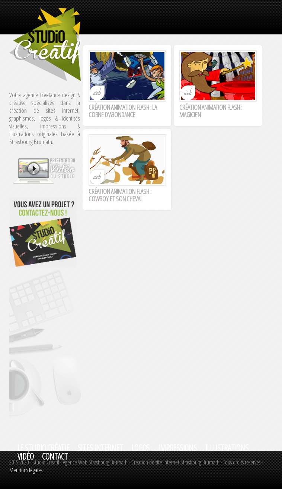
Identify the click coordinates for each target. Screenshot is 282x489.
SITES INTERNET (100, 448)
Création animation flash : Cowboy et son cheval (120, 195)
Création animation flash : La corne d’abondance (123, 111)
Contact (55, 456)
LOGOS (140, 448)
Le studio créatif (43, 448)
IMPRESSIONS (177, 448)
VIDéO (25, 456)
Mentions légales (25, 470)
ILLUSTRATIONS (227, 448)
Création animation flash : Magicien (210, 111)
